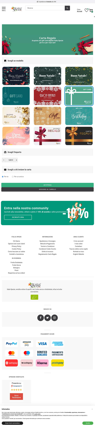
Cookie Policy (16, 249)
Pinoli (16, 270)
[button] (92, 409)
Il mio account (78, 241)
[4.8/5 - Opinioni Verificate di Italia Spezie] (16, 391)
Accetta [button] (88, 423)
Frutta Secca (16, 265)
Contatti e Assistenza (16, 254)
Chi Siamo (16, 241)
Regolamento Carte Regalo (47, 254)
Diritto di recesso (47, 251)
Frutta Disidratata (16, 262)
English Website (78, 254)
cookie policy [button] (37, 414)
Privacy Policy (16, 246)
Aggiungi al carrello (47, 189)
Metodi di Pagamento (47, 244)
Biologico (16, 268)
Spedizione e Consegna (47, 241)
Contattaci (78, 246)
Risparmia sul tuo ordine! (16, 273)
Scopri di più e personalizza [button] (12, 423)
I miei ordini (78, 244)
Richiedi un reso (78, 251)
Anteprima (48, 185)
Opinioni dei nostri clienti (16, 244)
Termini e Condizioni (47, 246)
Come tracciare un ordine (16, 251)
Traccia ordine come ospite (78, 249)
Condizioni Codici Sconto (47, 249)
